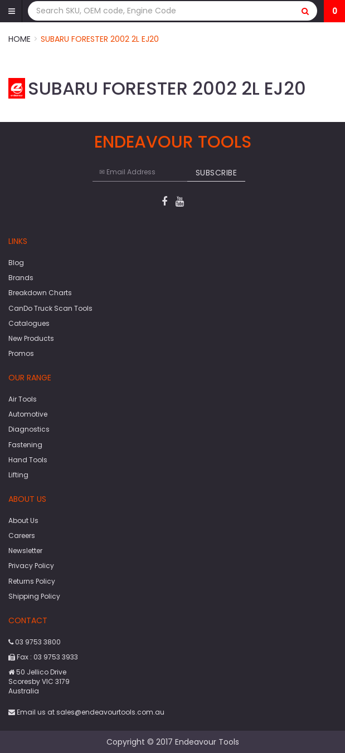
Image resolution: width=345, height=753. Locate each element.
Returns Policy (31, 581)
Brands (20, 277)
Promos (21, 353)
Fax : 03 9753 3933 (43, 657)
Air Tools (22, 399)
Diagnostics (29, 429)
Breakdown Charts (40, 292)
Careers (21, 535)
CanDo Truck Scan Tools (50, 308)
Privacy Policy (31, 565)
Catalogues (29, 323)
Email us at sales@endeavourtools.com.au (86, 712)
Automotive (27, 414)
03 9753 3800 (34, 642)
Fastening (25, 444)
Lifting (18, 475)
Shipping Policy (34, 596)
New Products (31, 338)
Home (19, 39)
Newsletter (25, 550)
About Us (23, 520)
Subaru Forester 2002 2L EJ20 (100, 39)
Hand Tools (27, 459)
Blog (16, 262)
